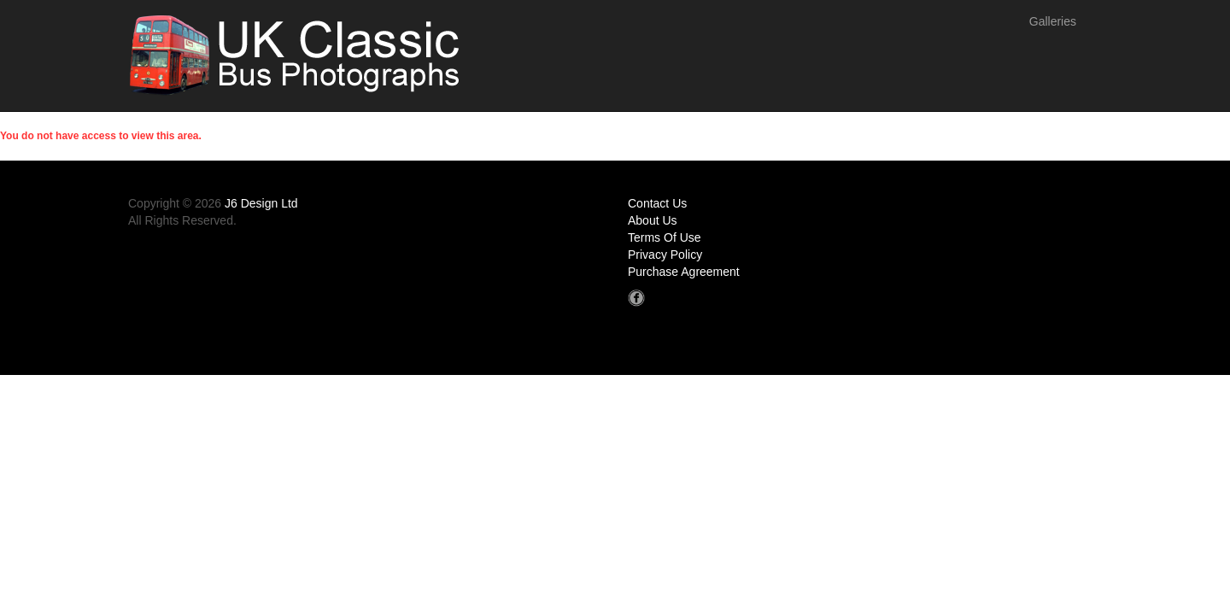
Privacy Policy (665, 254)
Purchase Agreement (684, 271)
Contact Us (657, 203)
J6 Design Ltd (261, 203)
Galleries (1052, 21)
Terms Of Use (664, 237)
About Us (652, 220)
